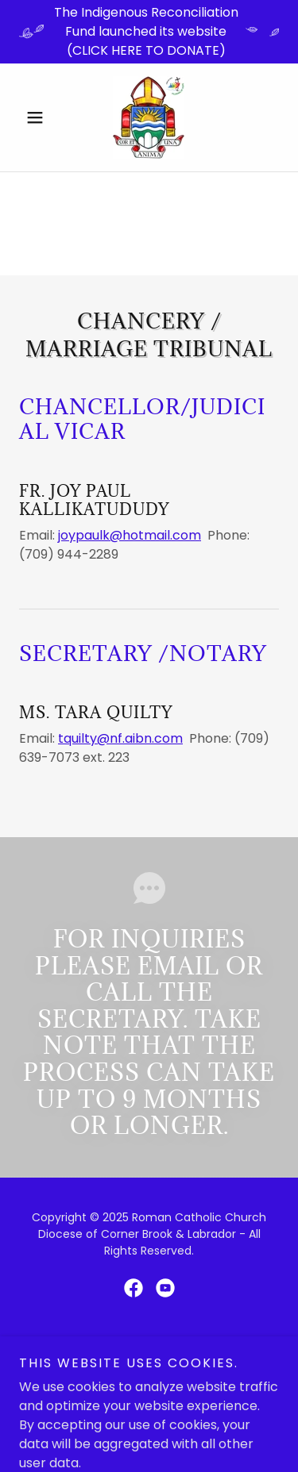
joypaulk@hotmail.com (129, 535)
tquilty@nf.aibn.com (120, 738)
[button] (38, 117)
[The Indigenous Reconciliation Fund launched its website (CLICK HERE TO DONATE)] (149, 31)
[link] (148, 117)
